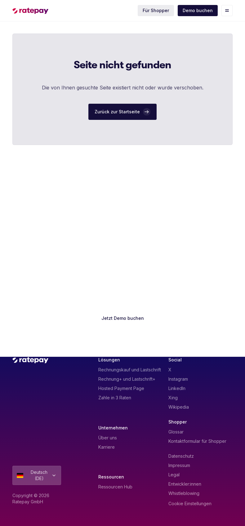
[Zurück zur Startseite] (122, 112)
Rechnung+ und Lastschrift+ (126, 379)
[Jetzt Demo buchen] (122, 318)
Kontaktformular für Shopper (197, 441)
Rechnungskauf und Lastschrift (129, 369)
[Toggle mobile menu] (227, 10)
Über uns (107, 437)
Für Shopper (156, 10)
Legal (174, 474)
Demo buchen (198, 10)
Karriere (106, 447)
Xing (173, 397)
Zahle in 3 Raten (114, 397)
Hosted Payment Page (121, 388)
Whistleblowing (183, 493)
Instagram (178, 379)
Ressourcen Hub (115, 486)
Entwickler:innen (184, 484)
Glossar (176, 431)
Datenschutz (181, 456)
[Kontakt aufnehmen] (122, 335)
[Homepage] (30, 10)
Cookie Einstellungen (190, 503)
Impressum (179, 465)
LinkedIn (176, 388)
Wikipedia (178, 407)
